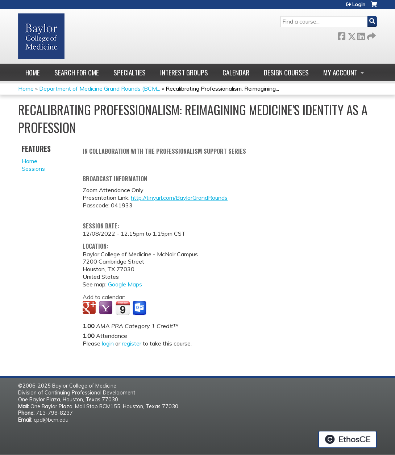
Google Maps (125, 284)
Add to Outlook (140, 308)
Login (358, 4)
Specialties (129, 72)
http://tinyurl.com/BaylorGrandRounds (179, 197)
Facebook (341, 35)
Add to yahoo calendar (106, 308)
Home (32, 72)
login (108, 343)
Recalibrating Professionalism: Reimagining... (222, 88)
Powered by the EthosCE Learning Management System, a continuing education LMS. (347, 439)
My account (340, 72)
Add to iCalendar (122, 308)
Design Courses (286, 72)
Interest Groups (184, 72)
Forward (370, 35)
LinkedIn (361, 35)
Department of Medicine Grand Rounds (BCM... (99, 88)
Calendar (236, 72)
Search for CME (76, 72)
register (131, 343)
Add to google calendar (90, 308)
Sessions (33, 168)
